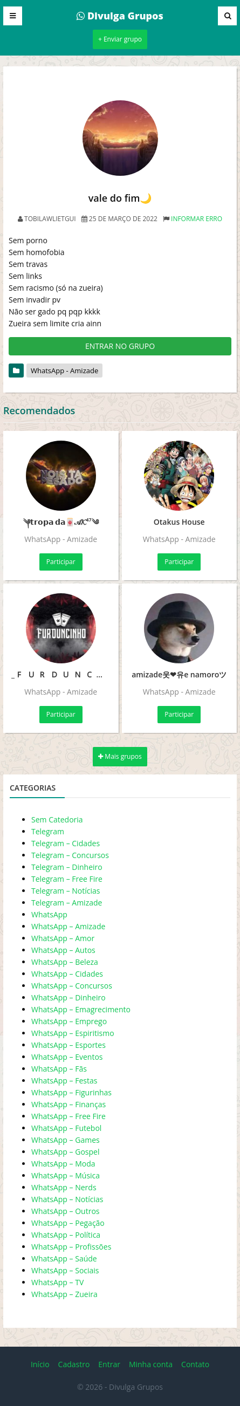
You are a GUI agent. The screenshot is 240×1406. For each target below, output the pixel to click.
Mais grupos (120, 756)
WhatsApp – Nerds (64, 1187)
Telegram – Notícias (65, 891)
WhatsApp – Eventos (67, 1057)
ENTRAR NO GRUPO (120, 346)
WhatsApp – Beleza (64, 962)
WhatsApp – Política (65, 1235)
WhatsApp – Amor (62, 938)
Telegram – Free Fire (66, 879)
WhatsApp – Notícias (67, 1199)
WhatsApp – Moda (63, 1163)
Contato (195, 1364)
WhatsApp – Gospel (65, 1152)
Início (40, 1364)
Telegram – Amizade (66, 902)
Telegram (47, 831)
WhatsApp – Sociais (65, 1270)
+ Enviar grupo (120, 39)
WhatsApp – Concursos (71, 985)
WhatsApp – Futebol (66, 1128)
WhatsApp (49, 914)
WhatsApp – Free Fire (68, 1116)
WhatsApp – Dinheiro (68, 997)
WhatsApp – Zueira (64, 1294)
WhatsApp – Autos (63, 950)
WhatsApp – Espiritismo (72, 1033)
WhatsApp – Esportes (68, 1045)
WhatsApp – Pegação (68, 1223)
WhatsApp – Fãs (59, 1069)
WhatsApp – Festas (64, 1080)
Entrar (109, 1364)
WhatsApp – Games (65, 1140)
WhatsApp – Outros (65, 1211)
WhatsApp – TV (57, 1282)
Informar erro (196, 218)
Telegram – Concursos (70, 855)
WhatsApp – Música (65, 1175)
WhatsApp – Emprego (69, 1021)
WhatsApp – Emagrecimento (81, 1009)
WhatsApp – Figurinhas (71, 1092)
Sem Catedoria (57, 819)
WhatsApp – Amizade (68, 926)
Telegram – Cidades (65, 843)
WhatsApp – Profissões (71, 1247)
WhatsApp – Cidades (67, 974)
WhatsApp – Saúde (64, 1258)
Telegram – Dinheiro (66, 867)
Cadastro (74, 1364)
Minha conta (151, 1364)
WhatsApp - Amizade (64, 370)
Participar (61, 561)
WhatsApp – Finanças (68, 1104)
